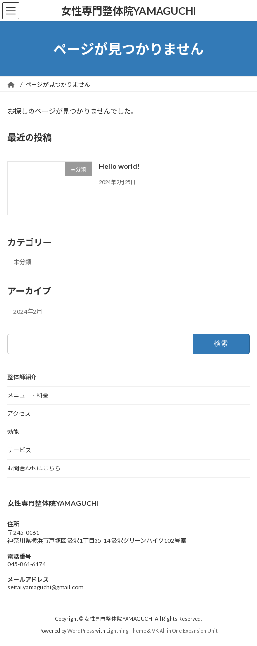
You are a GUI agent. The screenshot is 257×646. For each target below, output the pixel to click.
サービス (19, 450)
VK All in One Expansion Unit (185, 631)
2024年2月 (27, 311)
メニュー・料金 (28, 395)
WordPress (80, 631)
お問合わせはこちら (34, 468)
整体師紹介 (22, 377)
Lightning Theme (126, 631)
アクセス (19, 413)
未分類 (22, 262)
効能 (13, 431)
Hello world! (119, 166)
